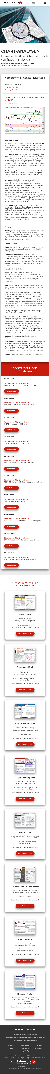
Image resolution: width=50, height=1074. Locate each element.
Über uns (39, 1045)
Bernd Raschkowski (26, 626)
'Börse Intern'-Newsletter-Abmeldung (25, 1034)
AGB (11, 1048)
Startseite (4, 63)
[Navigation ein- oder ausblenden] (45, 3)
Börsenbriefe (25, 1045)
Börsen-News (15, 63)
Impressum (38, 1048)
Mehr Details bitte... (25, 633)
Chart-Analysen (28, 63)
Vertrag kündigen (25, 1051)
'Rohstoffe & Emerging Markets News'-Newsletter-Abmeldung (25, 1037)
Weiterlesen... (11, 391)
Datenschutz (25, 1048)
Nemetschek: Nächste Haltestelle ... (17, 65)
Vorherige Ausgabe (11, 90)
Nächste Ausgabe (12, 87)
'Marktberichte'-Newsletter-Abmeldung (25, 1040)
